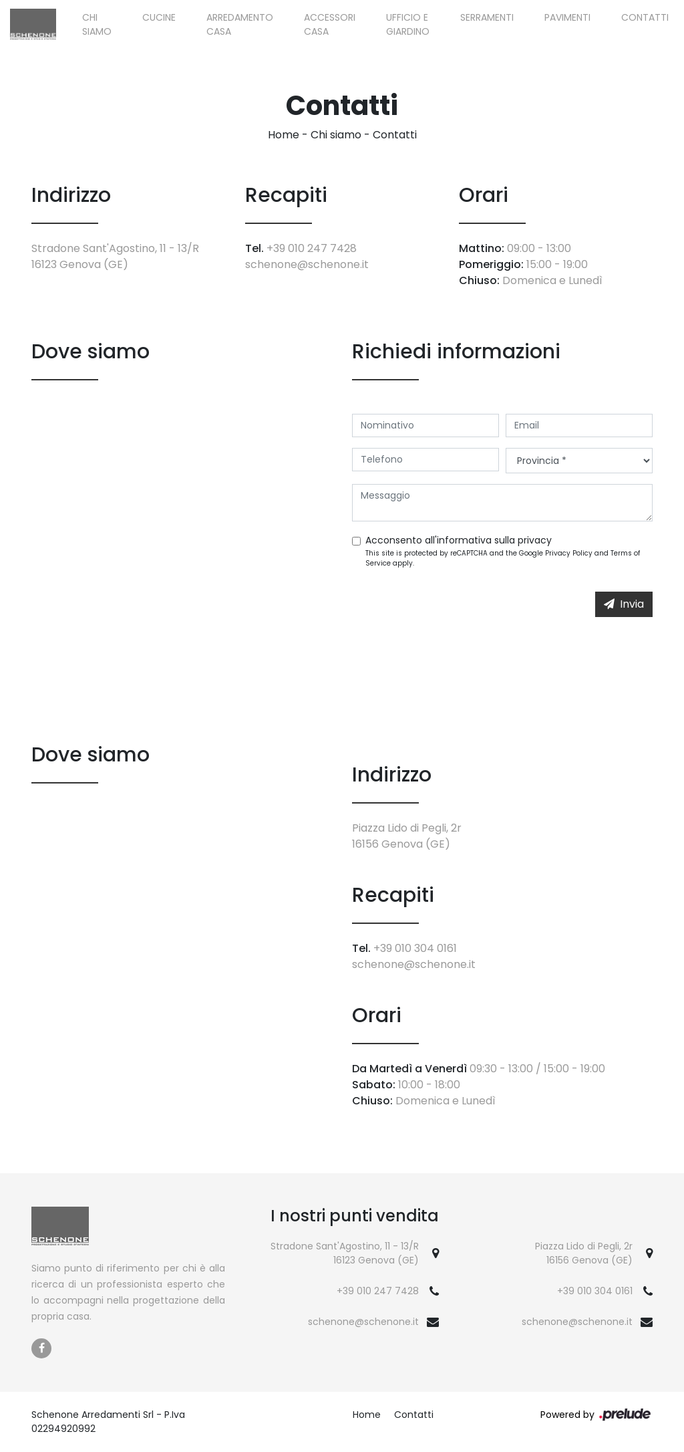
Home (283, 134)
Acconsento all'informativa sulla (458, 540)
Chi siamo (97, 24)
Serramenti (487, 17)
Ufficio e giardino (408, 24)
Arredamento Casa (239, 24)
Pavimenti (567, 17)
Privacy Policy (568, 553)
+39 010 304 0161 (415, 948)
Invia (624, 604)
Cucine (159, 17)
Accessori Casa (329, 24)
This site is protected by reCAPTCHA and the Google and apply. (502, 558)
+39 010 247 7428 (312, 248)
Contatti (645, 17)
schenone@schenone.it (307, 264)
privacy (535, 540)
